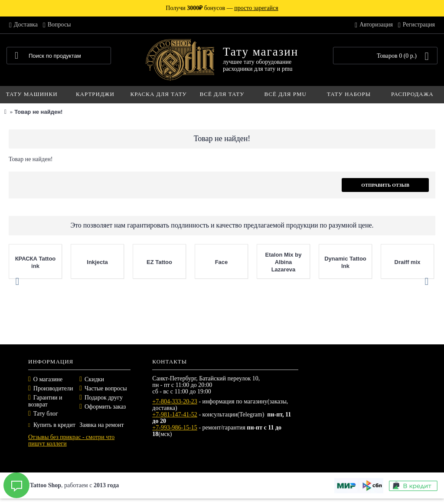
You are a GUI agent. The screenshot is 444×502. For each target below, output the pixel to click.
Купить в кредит (51, 425)
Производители (53, 388)
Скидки (94, 379)
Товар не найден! (38, 112)
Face (221, 262)
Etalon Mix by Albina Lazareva (283, 262)
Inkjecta (97, 262)
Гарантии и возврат (45, 401)
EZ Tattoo (159, 262)
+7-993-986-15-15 (174, 427)
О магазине (47, 379)
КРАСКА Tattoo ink (35, 262)
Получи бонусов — (222, 8)
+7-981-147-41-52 (174, 414)
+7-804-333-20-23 (174, 401)
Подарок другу (104, 397)
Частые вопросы (106, 388)
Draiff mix (408, 262)
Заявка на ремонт (101, 425)
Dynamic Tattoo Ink (345, 262)
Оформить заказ (105, 406)
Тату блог (45, 413)
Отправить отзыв (385, 185)
